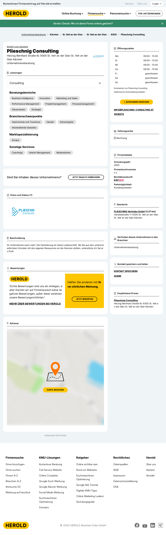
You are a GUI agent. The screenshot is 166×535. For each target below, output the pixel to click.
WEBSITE (119, 114)
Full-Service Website (50, 469)
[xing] (160, 525)
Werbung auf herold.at (18, 492)
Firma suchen (13, 469)
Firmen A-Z (12, 475)
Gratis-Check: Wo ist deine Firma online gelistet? (83, 23)
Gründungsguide (85, 501)
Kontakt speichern (125, 271)
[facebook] (137, 525)
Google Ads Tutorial (87, 484)
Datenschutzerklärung (125, 481)
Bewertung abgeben (17, 47)
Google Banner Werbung (53, 486)
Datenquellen (120, 464)
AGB (116, 469)
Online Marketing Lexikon (90, 496)
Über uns (142, 3)
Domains (44, 507)
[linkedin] (152, 525)
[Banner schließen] (162, 23)
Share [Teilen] (117, 276)
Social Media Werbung (51, 492)
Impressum (119, 475)
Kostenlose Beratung (50, 464)
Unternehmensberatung (126, 247)
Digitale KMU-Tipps (86, 490)
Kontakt (150, 475)
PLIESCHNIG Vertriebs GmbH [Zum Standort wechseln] (129, 211)
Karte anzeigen (55, 390)
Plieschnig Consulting (126, 300)
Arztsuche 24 (13, 486)
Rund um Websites (86, 469)
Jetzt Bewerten (84, 299)
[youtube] (144, 525)
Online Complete (48, 475)
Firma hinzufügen (15, 464)
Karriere (129, 3)
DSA (115, 486)
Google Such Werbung (52, 481)
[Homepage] (16, 13)
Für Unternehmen (149, 13)
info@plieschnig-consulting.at (134, 109)
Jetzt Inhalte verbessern (86, 177)
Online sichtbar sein (87, 464)
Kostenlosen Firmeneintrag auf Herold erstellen (32, 3)
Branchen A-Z (13, 481)
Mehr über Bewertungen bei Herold (35, 303)
